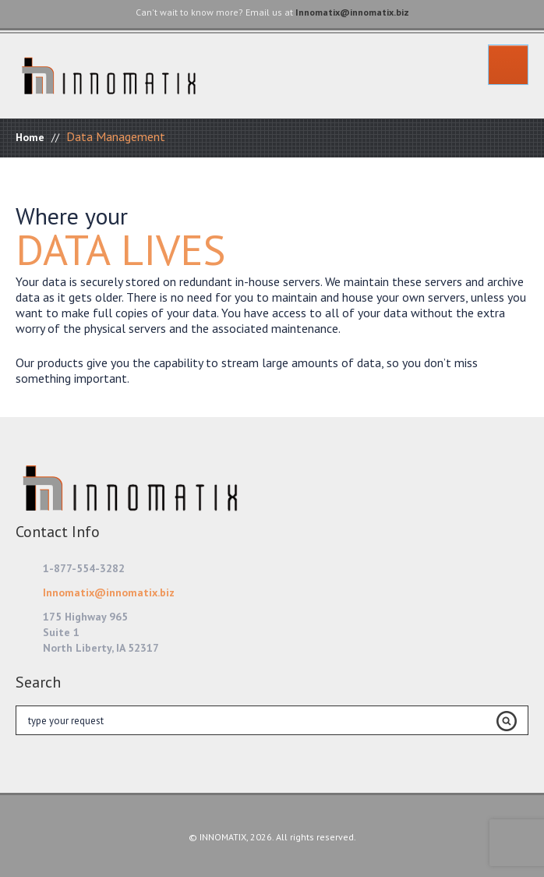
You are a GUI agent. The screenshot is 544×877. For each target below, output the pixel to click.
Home (30, 137)
